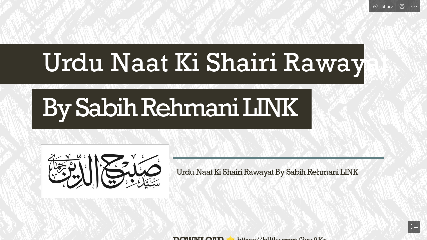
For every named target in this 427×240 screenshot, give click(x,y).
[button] (382, 6)
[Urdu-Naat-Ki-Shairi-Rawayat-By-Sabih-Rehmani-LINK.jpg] (105, 171)
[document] (213, 120)
